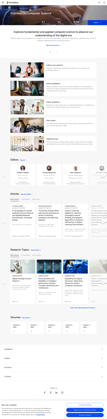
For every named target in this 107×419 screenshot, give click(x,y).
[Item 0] (50, 52)
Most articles (36, 255)
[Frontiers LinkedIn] (56, 392)
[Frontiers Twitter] (50, 392)
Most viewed (25, 199)
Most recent (14, 199)
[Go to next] (103, 175)
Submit (96, 22)
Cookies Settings (84, 406)
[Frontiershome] (13, 2)
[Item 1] (53, 52)
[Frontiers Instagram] (62, 392)
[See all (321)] (36, 250)
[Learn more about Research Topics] (83, 308)
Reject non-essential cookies (85, 411)
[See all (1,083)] (27, 194)
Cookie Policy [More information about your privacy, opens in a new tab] (40, 416)
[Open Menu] (3, 2)
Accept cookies (85, 416)
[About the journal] (53, 45)
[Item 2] (57, 52)
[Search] (99, 2)
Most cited (35, 199)
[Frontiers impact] (48, 22)
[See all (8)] (26, 318)
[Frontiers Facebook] (44, 392)
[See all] (23, 160)
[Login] (104, 2)
